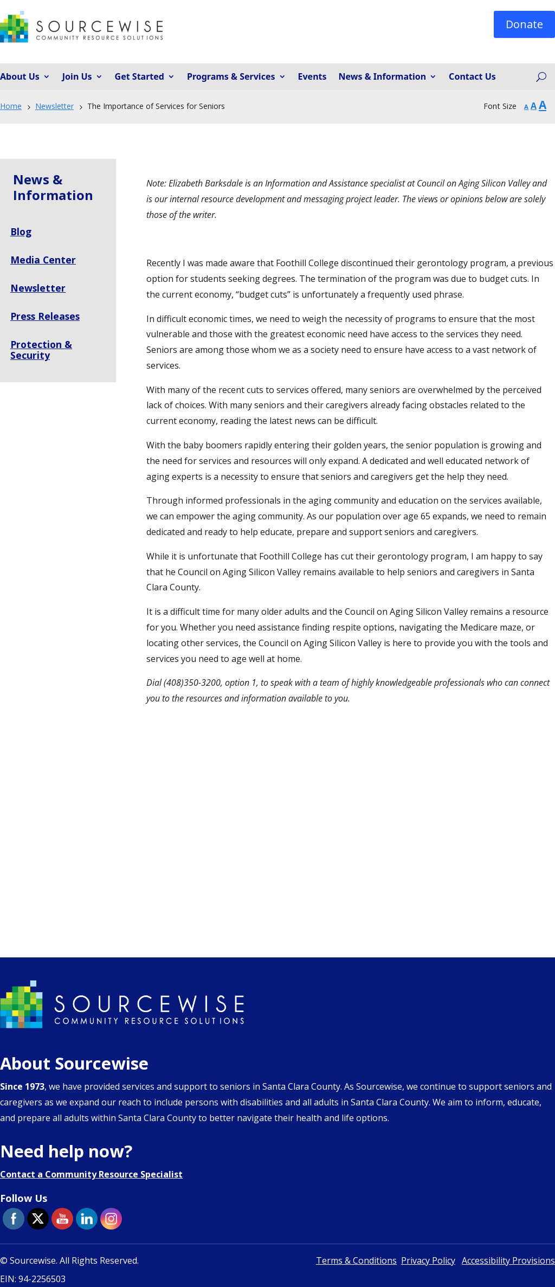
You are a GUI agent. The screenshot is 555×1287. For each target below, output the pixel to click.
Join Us (77, 77)
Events (312, 77)
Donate (524, 24)
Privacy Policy (428, 1260)
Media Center (43, 259)
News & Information (383, 77)
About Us (20, 77)
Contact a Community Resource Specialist (91, 1174)
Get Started (139, 77)
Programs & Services (231, 77)
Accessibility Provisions (508, 1260)
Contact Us (472, 77)
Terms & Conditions (356, 1260)
